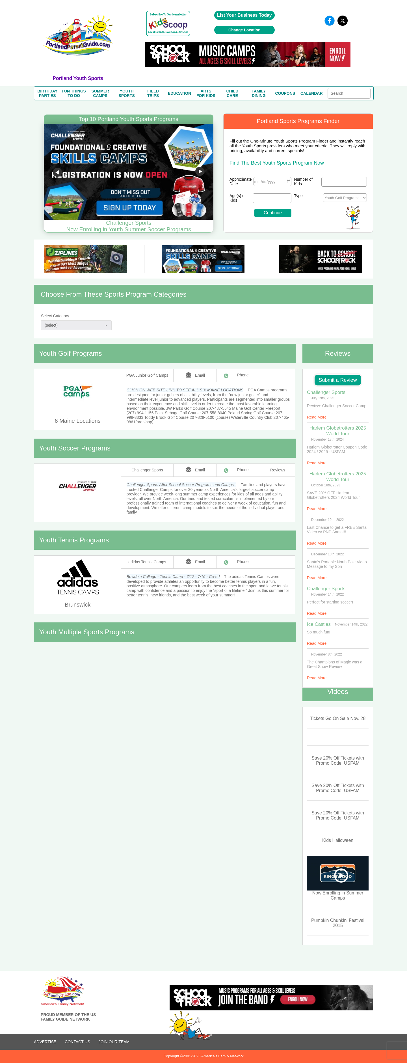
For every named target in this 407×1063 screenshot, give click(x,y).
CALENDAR (311, 93)
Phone (242, 375)
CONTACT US (77, 1042)
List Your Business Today (244, 15)
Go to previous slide (57, 172)
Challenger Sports (147, 470)
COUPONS (285, 93)
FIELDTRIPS (153, 93)
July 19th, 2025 (322, 398)
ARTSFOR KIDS (205, 93)
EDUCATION (179, 93)
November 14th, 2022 (327, 594)
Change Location (244, 30)
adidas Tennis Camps (147, 562)
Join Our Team (114, 1042)
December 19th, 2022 (327, 520)
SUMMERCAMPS (100, 93)
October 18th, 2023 (325, 485)
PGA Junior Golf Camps (147, 375)
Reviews (277, 470)
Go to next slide (199, 172)
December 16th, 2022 (327, 554)
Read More (316, 417)
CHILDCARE (232, 93)
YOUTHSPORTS (126, 93)
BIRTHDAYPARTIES (47, 93)
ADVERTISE (45, 1042)
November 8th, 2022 (326, 654)
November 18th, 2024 (327, 439)
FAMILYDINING (259, 93)
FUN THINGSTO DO (74, 93)
